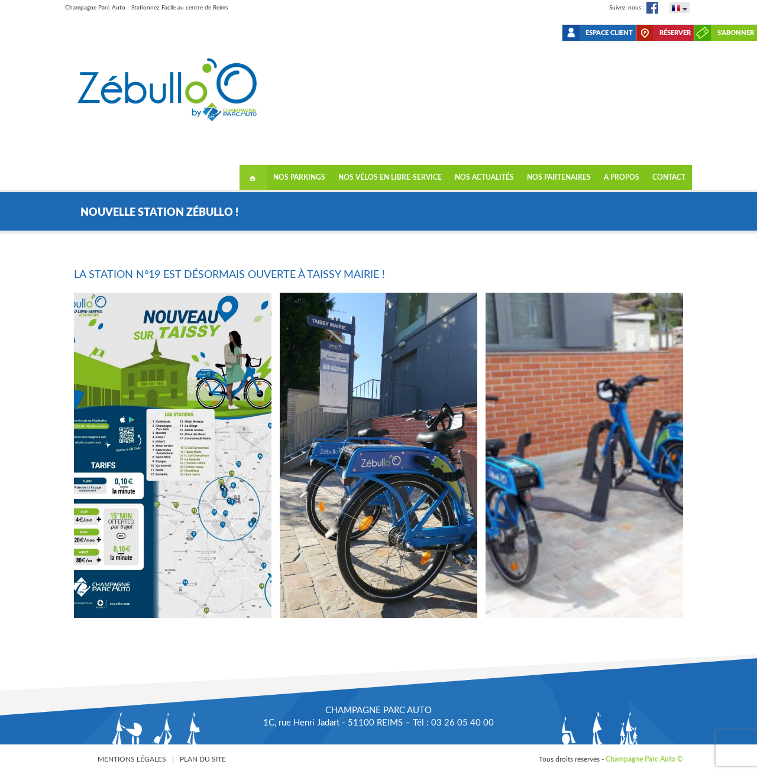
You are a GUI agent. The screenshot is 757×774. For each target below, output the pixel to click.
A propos (621, 177)
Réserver (675, 33)
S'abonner (735, 33)
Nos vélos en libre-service (390, 177)
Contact (668, 177)
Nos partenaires (559, 177)
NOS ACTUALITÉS (484, 177)
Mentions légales (132, 759)
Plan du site (203, 759)
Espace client (609, 33)
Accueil (253, 177)
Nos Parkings (299, 177)
